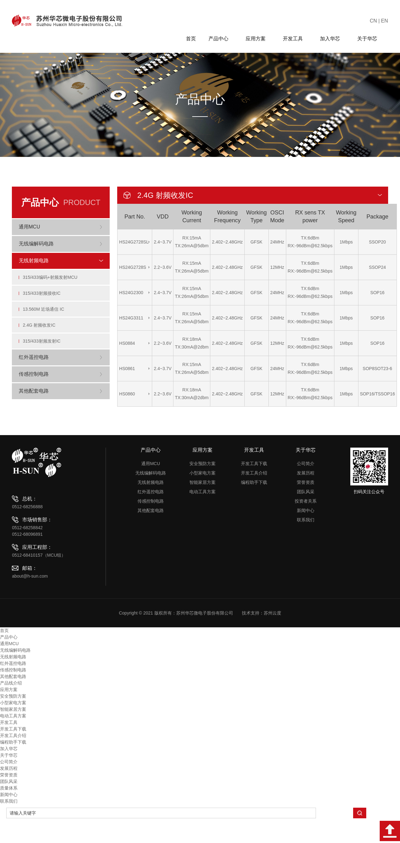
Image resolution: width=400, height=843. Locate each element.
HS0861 (127, 368)
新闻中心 (305, 535)
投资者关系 (306, 525)
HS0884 (127, 343)
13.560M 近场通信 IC (45, 325)
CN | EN (379, 20)
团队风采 (305, 516)
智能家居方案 (202, 506)
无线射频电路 (151, 506)
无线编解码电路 (150, 497)
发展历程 (305, 497)
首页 (191, 38)
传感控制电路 (151, 525)
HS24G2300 (131, 292)
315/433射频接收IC (43, 305)
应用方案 (258, 39)
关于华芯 (369, 39)
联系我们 (305, 544)
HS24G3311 (131, 317)
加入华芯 (332, 39)
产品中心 (220, 39)
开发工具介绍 (254, 497)
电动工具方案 (202, 516)
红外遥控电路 (151, 516)
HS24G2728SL (133, 241)
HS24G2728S (132, 267)
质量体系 (9, 812)
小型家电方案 (202, 497)
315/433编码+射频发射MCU (52, 286)
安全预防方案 (202, 488)
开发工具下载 (254, 488)
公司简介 (305, 488)
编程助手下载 (254, 506)
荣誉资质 (305, 506)
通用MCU (150, 488)
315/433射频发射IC (43, 363)
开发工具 (295, 39)
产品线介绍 (11, 707)
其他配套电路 (151, 535)
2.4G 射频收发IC (41, 344)
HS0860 (127, 393)
